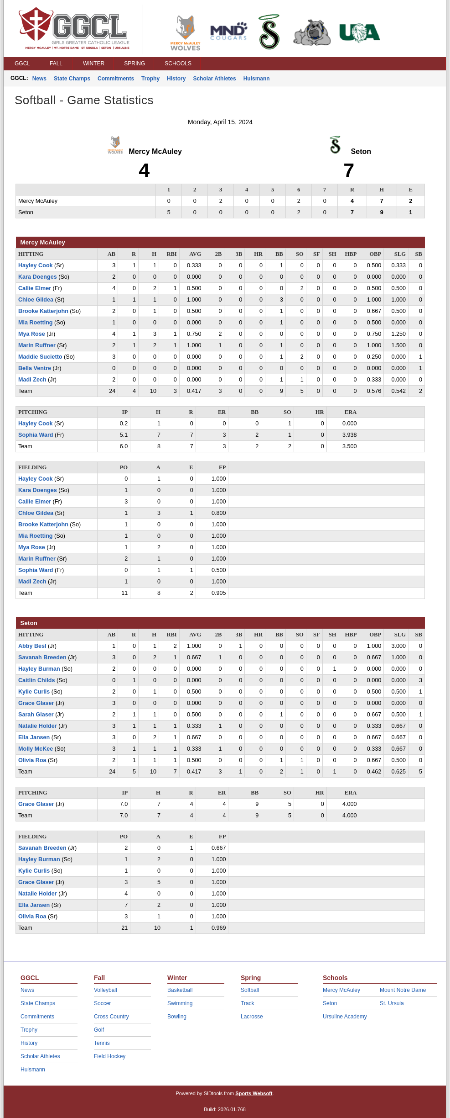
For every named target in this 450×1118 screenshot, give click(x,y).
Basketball (179, 990)
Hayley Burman (39, 669)
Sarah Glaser (36, 714)
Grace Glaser (36, 703)
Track (247, 1003)
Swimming (179, 1003)
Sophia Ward (35, 435)
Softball (250, 990)
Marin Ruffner (37, 345)
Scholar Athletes (214, 78)
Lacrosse (252, 1016)
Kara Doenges (37, 277)
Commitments (116, 78)
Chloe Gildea (35, 300)
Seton (330, 1003)
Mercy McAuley (341, 990)
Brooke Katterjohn (43, 311)
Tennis (102, 1043)
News (39, 78)
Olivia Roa (32, 760)
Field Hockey (109, 1056)
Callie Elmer (34, 288)
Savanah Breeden (42, 657)
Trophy (150, 78)
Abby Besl (32, 646)
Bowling (176, 1016)
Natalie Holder (37, 726)
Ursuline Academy (345, 1016)
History (176, 78)
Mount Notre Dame (403, 990)
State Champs (72, 78)
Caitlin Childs (36, 680)
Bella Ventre (34, 368)
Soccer (102, 1003)
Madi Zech (32, 379)
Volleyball (105, 990)
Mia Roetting (35, 322)
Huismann (256, 78)
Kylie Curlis (34, 692)
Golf (99, 1030)
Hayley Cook (35, 265)
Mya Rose (31, 334)
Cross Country (111, 1016)
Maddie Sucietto (40, 357)
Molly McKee (35, 749)
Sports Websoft (253, 1093)
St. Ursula (392, 1003)
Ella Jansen (34, 737)
